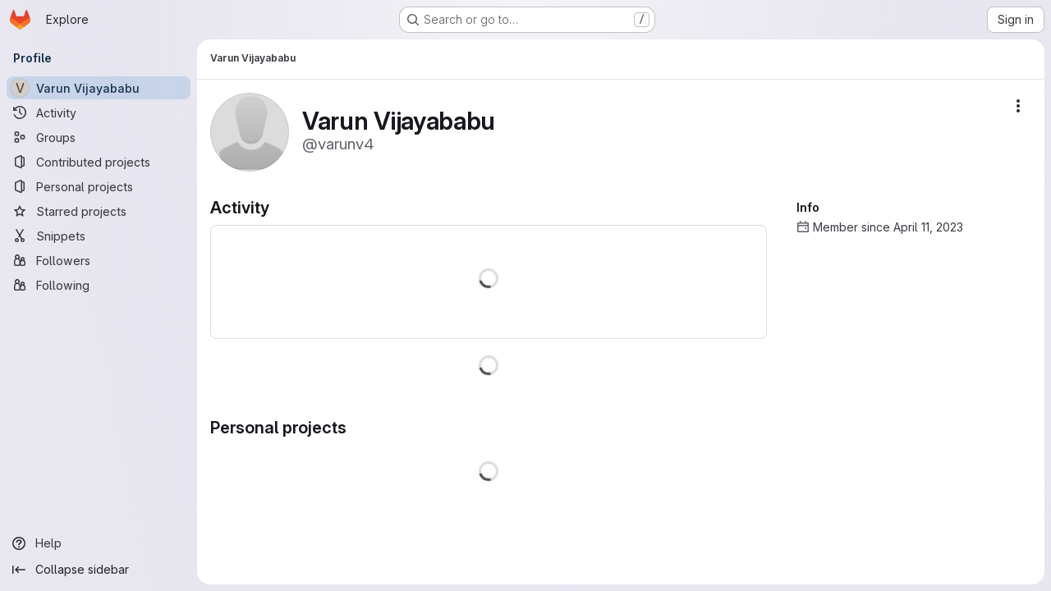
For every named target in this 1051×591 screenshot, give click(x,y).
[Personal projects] (98, 186)
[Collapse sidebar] (98, 569)
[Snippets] (98, 235)
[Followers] (98, 260)
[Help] (98, 543)
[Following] (98, 284)
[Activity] (98, 112)
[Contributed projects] (98, 161)
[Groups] (98, 137)
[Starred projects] (98, 210)
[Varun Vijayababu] (98, 87)
